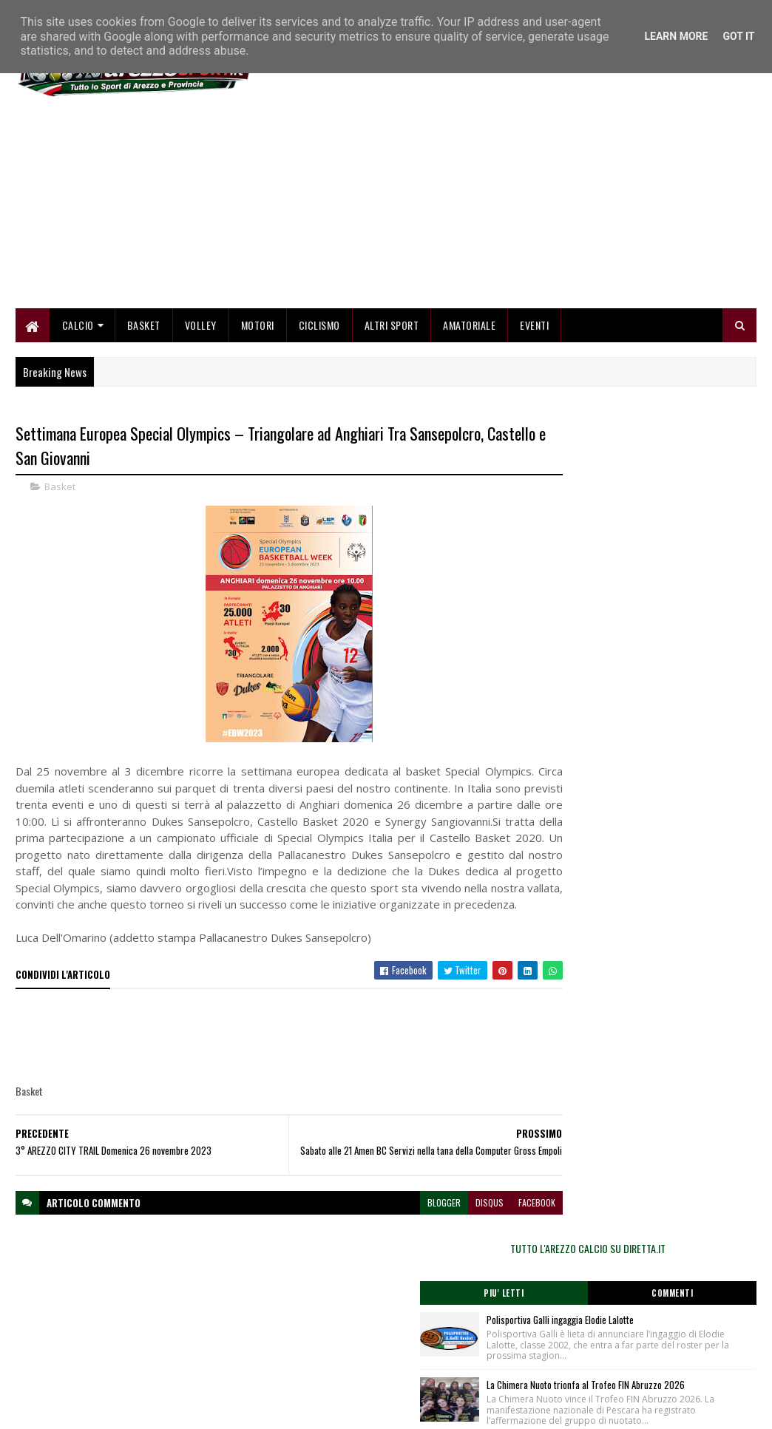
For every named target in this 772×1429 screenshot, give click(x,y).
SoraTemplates (85, 1408)
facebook (483, 1230)
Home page (289, 1314)
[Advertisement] (487, 206)
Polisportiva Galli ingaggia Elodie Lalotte (674, 510)
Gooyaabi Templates (210, 1408)
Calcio (78, 327)
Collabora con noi (300, 1349)
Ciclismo (319, 327)
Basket (143, 327)
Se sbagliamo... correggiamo (323, 1367)
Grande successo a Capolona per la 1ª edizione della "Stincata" (670, 685)
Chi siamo (286, 1332)
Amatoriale (469, 327)
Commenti (701, 484)
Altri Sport (392, 327)
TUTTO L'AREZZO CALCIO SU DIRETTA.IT (645, 439)
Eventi (534, 327)
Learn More (676, 36)
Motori (257, 327)
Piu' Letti (590, 484)
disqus (436, 1230)
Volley (201, 327)
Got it (738, 36)
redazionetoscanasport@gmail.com (680, 1316)
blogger (390, 1230)
